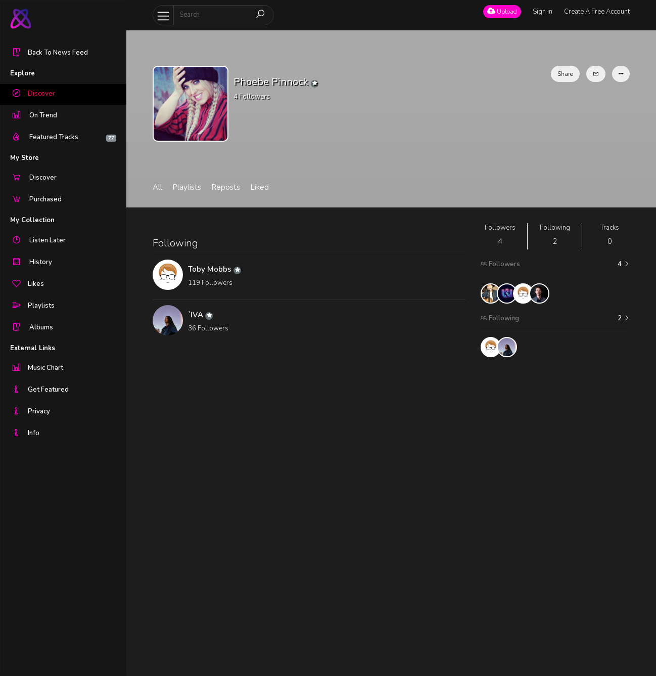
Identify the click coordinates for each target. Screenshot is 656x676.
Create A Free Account (597, 11)
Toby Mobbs (214, 269)
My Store (24, 157)
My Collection (32, 220)
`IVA (200, 315)
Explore (22, 73)
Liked (259, 187)
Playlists (186, 187)
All (157, 187)
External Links (32, 348)
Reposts (225, 187)
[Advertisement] (555, 516)
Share (565, 74)
